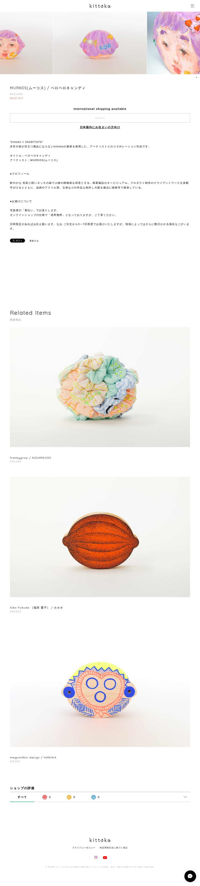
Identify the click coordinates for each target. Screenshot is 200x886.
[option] (100, 43)
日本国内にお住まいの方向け (100, 127)
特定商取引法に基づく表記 (114, 848)
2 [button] (196, 77)
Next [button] (194, 43)
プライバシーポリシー (84, 848)
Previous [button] (6, 43)
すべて (22, 797)
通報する (34, 241)
